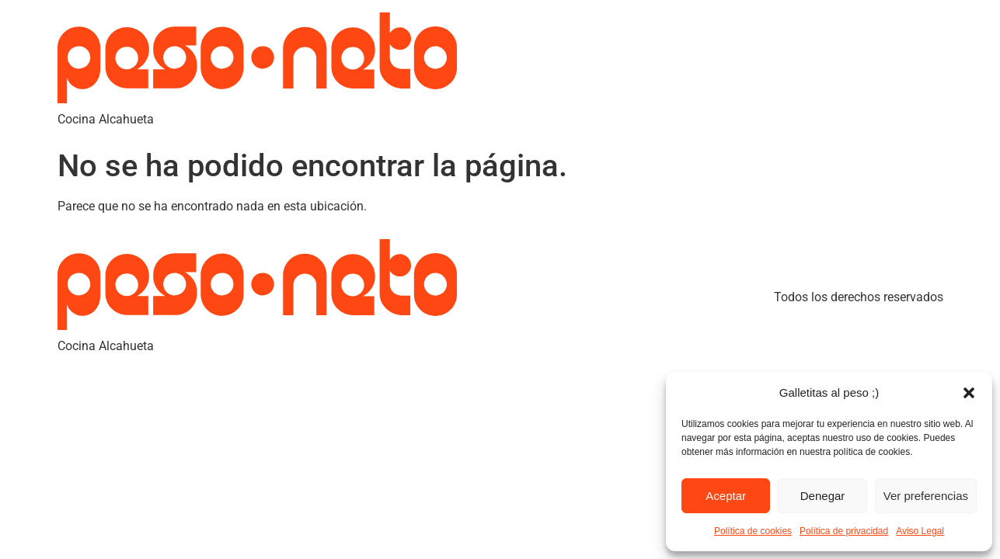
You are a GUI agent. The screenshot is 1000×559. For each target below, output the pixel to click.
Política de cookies (753, 531)
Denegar (822, 495)
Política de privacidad (844, 531)
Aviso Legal (920, 531)
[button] (969, 393)
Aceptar (726, 495)
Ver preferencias (925, 495)
